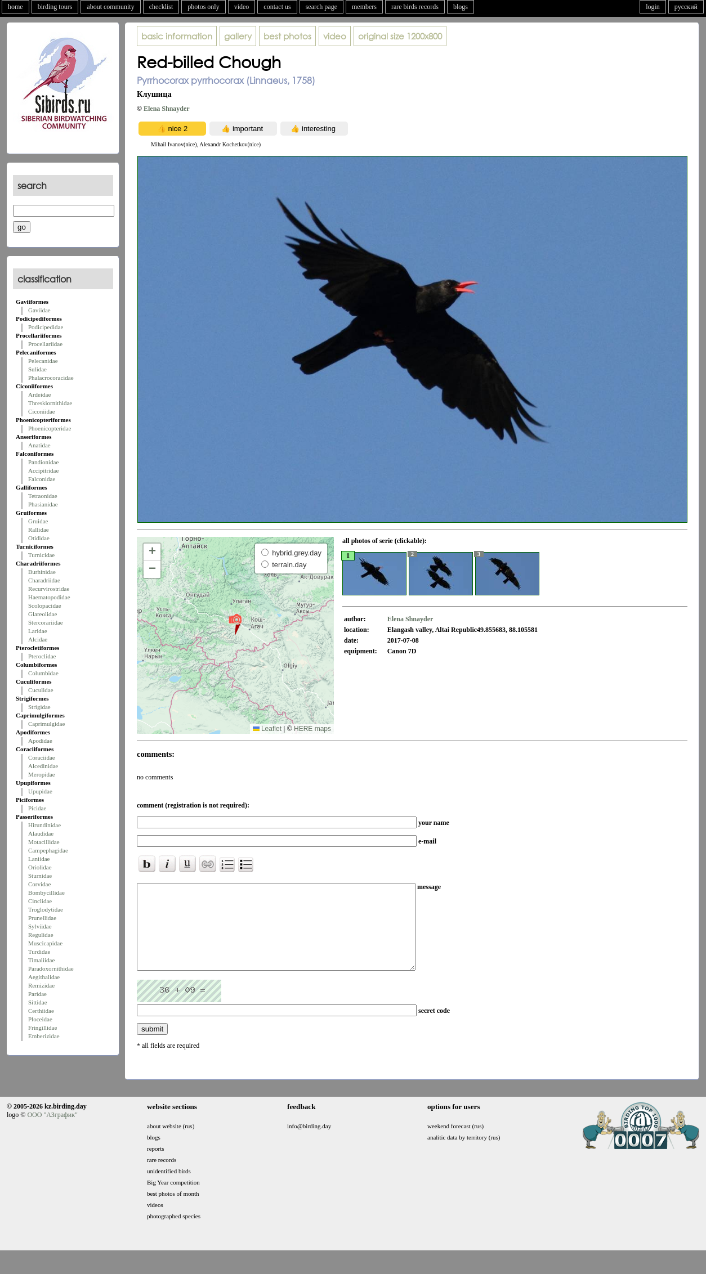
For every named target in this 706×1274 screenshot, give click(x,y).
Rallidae (38, 529)
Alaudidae (40, 833)
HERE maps (312, 729)
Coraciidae (41, 757)
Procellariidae (45, 343)
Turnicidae (41, 554)
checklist (161, 7)
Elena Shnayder (167, 109)
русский (686, 7)
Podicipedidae (45, 327)
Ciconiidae (41, 411)
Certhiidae (41, 1010)
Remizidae (41, 985)
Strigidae (39, 706)
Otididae (39, 538)
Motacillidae (44, 841)
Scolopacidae (44, 605)
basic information (176, 36)
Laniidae (39, 858)
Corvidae (39, 884)
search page (321, 7)
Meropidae (41, 774)
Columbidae (43, 673)
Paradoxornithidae (51, 968)
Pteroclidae (42, 656)
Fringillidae (42, 1027)
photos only (203, 7)
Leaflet (267, 729)
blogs (460, 7)
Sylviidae (40, 926)
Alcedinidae (43, 765)
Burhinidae (42, 571)
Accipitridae (43, 470)
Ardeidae (39, 394)
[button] (235, 624)
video (241, 7)
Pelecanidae (43, 360)
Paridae (37, 993)
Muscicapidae (45, 943)
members (364, 7)
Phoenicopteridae (49, 428)
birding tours (55, 7)
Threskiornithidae (50, 403)
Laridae (37, 630)
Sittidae (37, 1002)
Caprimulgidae (46, 723)
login (653, 7)
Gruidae (38, 521)
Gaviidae (39, 310)
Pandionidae (43, 462)
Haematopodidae (49, 597)
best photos (287, 36)
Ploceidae (40, 1019)
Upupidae (40, 791)
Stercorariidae (45, 622)
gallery (238, 36)
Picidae (37, 808)
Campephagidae (48, 850)
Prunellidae (42, 917)
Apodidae (40, 740)
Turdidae (39, 951)
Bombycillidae (46, 892)
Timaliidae (41, 960)
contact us (277, 7)
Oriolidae (40, 867)
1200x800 (400, 36)
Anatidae (39, 445)
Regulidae (40, 934)
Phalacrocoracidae (51, 377)
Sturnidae (40, 875)
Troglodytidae (45, 909)
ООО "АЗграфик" (52, 1132)
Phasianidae (43, 504)
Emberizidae (44, 1036)
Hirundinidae (44, 825)
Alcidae (37, 639)
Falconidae (41, 478)
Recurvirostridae (48, 588)
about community (110, 7)
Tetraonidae (42, 495)
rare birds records (415, 7)
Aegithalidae (44, 977)
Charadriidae (44, 580)
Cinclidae (40, 901)
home (15, 7)
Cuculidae (40, 690)
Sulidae (37, 369)
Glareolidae (42, 614)
